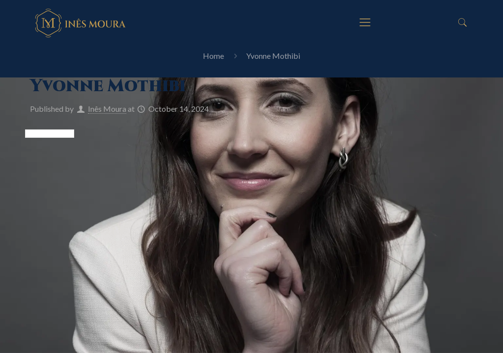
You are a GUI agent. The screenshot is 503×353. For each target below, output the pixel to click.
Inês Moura (107, 108)
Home (213, 55)
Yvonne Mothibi (273, 55)
